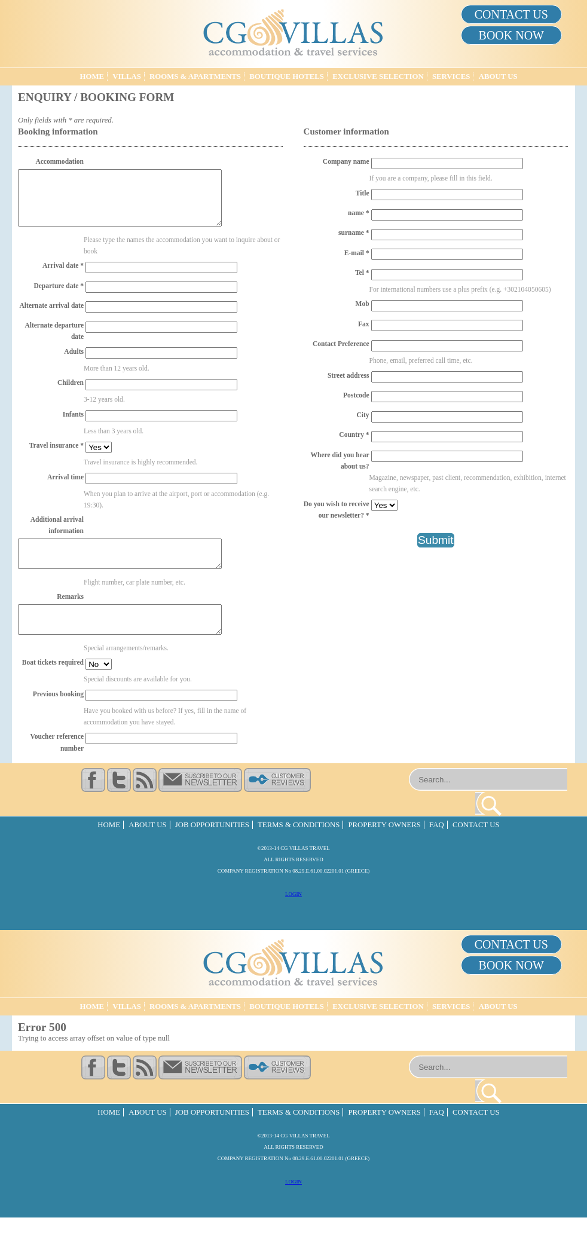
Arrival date (63, 276)
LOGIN (293, 916)
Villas (126, 76)
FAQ (436, 846)
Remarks (70, 612)
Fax (363, 324)
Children (70, 393)
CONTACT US (511, 14)
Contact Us (476, 846)
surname (353, 232)
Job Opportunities (212, 846)
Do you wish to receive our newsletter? (336, 509)
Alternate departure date (54, 341)
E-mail (356, 252)
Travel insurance (56, 456)
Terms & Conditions (299, 846)
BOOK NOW (511, 35)
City (362, 414)
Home (92, 76)
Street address (348, 375)
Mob (362, 303)
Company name (346, 161)
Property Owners (384, 846)
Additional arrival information (57, 536)
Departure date (58, 296)
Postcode (356, 395)
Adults (74, 362)
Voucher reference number (57, 763)
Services (451, 76)
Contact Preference (341, 343)
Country (354, 434)
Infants (73, 425)
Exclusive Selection (378, 76)
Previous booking (58, 715)
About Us (498, 76)
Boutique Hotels (286, 76)
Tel (362, 272)
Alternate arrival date (52, 316)
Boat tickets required (53, 683)
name (358, 212)
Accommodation (59, 161)
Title (362, 193)
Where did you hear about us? (340, 460)
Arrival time (65, 487)
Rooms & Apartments (195, 76)
